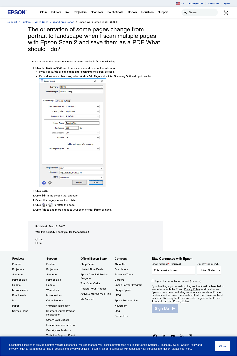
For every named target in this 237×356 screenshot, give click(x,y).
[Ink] (67, 12)
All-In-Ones (41, 21)
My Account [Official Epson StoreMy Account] (87, 299)
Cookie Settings (148, 344)
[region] (118, 346)
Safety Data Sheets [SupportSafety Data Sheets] (57, 319)
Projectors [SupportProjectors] (52, 269)
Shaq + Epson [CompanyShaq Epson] (123, 290)
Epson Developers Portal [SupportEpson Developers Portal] (60, 325)
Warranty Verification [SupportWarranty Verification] (58, 305)
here (188, 348)
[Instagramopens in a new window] (190, 336)
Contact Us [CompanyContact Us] (121, 316)
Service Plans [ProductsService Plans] (20, 310)
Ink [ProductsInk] (14, 300)
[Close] (222, 346)
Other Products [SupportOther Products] (55, 300)
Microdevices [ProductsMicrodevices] (20, 290)
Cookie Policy (189, 344)
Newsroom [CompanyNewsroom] (121, 305)
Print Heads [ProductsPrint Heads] (19, 295)
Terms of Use (159, 301)
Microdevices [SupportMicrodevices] (54, 295)
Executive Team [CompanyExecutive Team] (124, 274)
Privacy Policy (192, 289)
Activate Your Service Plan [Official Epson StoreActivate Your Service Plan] (96, 293)
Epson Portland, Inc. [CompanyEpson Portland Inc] (126, 300)
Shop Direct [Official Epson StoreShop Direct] (87, 264)
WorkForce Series (63, 21)
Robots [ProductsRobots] (16, 284)
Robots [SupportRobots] (50, 284)
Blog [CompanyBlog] (117, 310)
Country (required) (208, 263)
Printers (26, 21)
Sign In (227, 3)
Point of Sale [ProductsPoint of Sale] (19, 279)
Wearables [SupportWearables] (52, 290)
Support (12, 21)
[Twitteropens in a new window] (164, 336)
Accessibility (213, 3)
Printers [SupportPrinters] (50, 264)
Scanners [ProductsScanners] (17, 274)
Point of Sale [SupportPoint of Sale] (53, 279)
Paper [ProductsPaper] (15, 305)
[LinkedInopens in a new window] (181, 336)
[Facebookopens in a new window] (155, 336)
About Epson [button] (195, 3)
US (180, 3)
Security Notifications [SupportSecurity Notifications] (58, 330)
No (40, 243)
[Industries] (147, 12)
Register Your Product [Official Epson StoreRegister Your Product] (93, 288)
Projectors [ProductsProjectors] (18, 269)
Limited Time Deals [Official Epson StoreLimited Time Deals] (92, 269)
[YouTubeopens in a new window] (172, 336)
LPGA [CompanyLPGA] (118, 295)
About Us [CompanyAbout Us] (120, 264)
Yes (41, 239)
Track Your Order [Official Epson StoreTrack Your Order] (90, 283)
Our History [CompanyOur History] (121, 269)
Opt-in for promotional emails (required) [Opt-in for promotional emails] (178, 280)
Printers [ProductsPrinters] (16, 264)
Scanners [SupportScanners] (51, 274)
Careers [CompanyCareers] (119, 279)
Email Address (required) (166, 263)
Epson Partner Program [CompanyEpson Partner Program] (128, 284)
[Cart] (226, 12)
